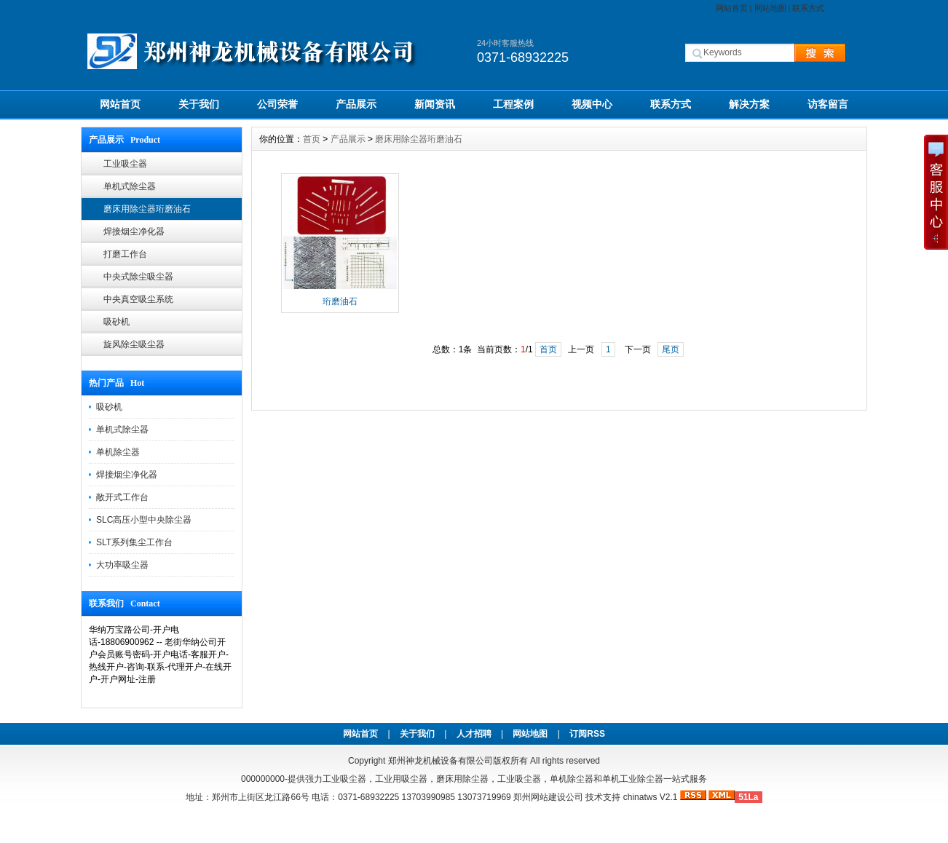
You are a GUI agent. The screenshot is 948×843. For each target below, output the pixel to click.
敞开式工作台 (122, 497)
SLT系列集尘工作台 (134, 542)
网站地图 (770, 8)
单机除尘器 (118, 452)
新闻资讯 (434, 104)
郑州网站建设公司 (548, 797)
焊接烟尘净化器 (134, 231)
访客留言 (827, 104)
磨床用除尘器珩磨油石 (147, 209)
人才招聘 (474, 734)
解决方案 (749, 104)
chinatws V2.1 (650, 797)
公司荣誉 (277, 104)
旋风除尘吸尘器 (134, 344)
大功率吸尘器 (122, 565)
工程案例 (513, 104)
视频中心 (592, 104)
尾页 (670, 349)
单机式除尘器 (129, 186)
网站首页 (732, 8)
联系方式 (808, 8)
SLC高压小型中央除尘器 (143, 520)
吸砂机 (116, 322)
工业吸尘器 (125, 164)
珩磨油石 (340, 301)
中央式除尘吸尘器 (138, 277)
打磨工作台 (125, 254)
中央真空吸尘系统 (138, 299)
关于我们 (198, 104)
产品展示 (356, 104)
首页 (311, 139)
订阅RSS (587, 734)
